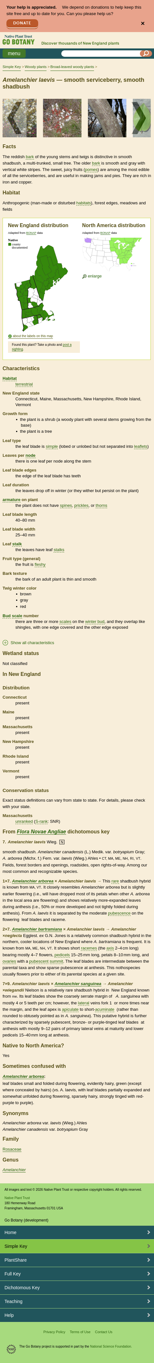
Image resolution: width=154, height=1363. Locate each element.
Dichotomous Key (22, 1287)
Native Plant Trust (17, 1198)
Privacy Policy (54, 1332)
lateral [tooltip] (83, 1003)
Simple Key (12, 67)
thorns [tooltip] (101, 505)
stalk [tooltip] (17, 543)
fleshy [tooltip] (40, 564)
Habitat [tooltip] (10, 378)
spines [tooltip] (66, 505)
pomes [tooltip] (91, 169)
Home (10, 1232)
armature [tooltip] (12, 499)
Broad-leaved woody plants (72, 67)
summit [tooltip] (56, 961)
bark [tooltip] (30, 156)
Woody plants (36, 67)
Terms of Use (80, 1332)
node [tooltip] (31, 455)
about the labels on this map (33, 336)
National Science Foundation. (111, 1346)
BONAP (31, 232)
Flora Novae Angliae (41, 831)
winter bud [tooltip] (95, 621)
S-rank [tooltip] (41, 821)
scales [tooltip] (65, 621)
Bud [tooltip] (7, 615)
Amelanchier (14, 1169)
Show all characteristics (32, 642)
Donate (22, 23)
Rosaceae (12, 1149)
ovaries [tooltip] (9, 961)
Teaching (13, 1301)
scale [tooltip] (17, 615)
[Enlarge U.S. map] (113, 255)
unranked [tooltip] (24, 821)
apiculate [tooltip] (70, 1009)
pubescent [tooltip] (38, 961)
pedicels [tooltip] (62, 954)
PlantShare (15, 1260)
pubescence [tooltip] (119, 913)
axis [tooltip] (110, 948)
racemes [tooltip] (89, 948)
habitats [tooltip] (83, 202)
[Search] (146, 53)
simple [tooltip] (52, 446)
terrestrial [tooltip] (24, 384)
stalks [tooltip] (59, 549)
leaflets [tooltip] (140, 446)
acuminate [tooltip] (104, 1009)
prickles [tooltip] (81, 505)
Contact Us (103, 1332)
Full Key (12, 1273)
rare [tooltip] (115, 881)
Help (9, 1315)
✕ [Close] (143, 23)
